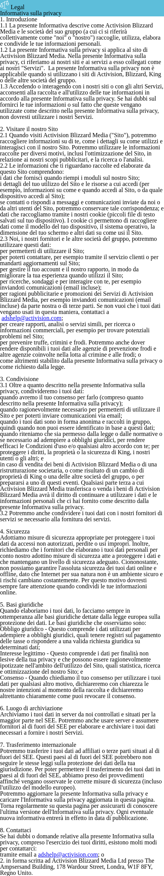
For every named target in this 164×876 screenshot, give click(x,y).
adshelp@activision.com (31, 318)
